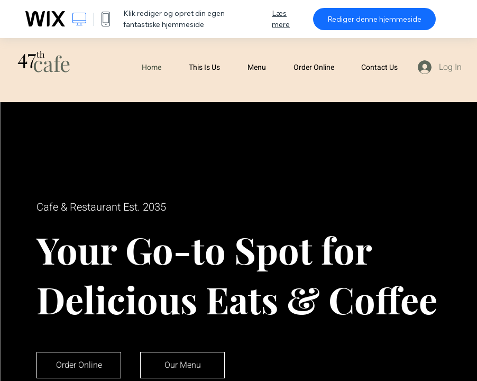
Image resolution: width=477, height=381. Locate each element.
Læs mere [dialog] (281, 18)
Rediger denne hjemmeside (374, 19)
